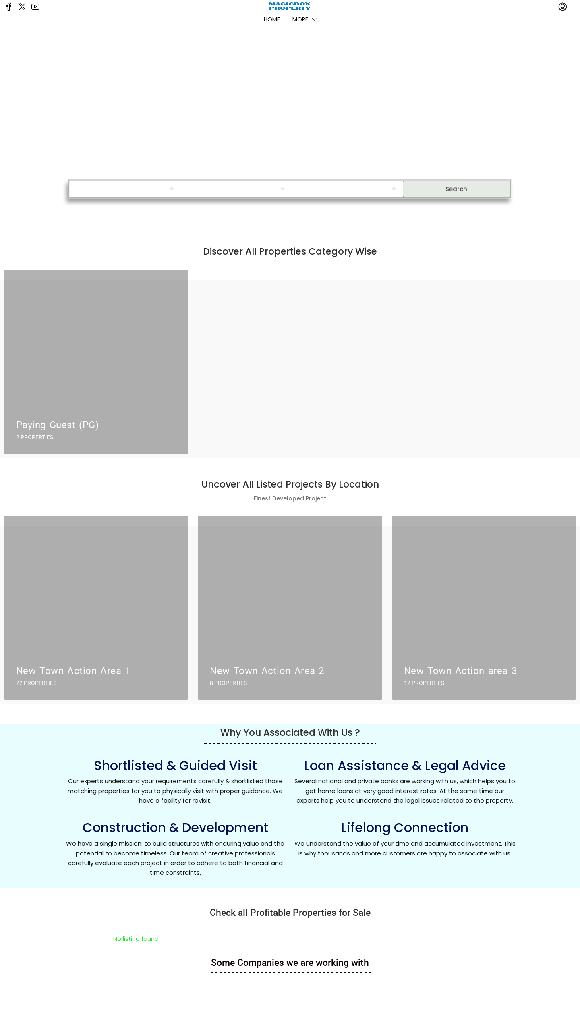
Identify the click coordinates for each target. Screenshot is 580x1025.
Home (272, 19)
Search (456, 183)
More (300, 19)
